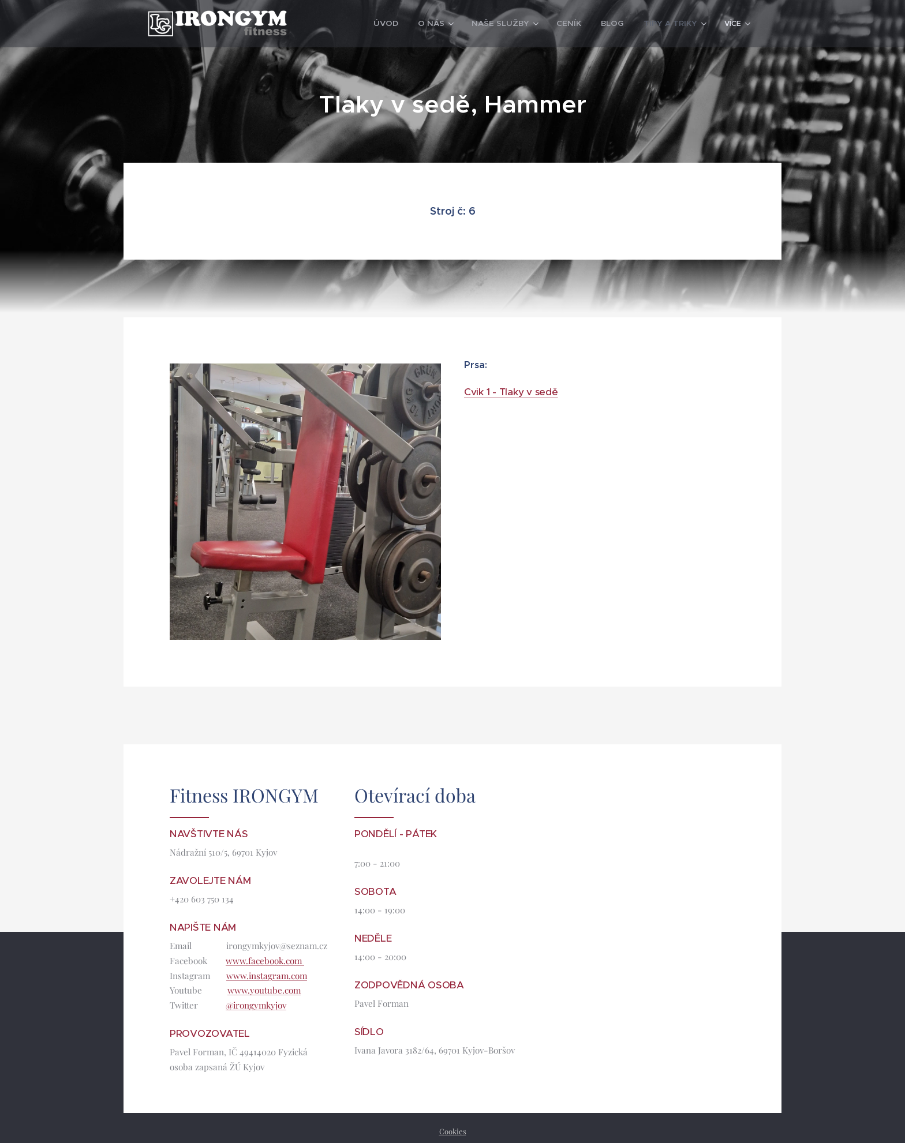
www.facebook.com (265, 960)
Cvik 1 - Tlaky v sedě (511, 391)
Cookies (452, 1131)
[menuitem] (354, 23)
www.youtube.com (264, 990)
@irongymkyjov (256, 1005)
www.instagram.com (266, 975)
